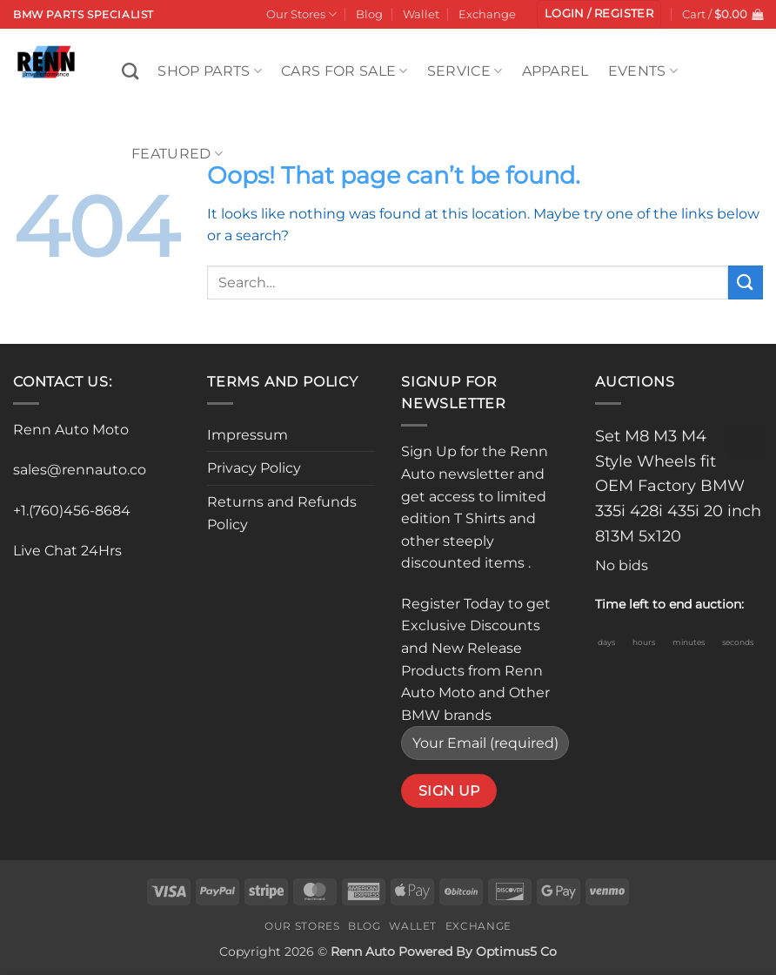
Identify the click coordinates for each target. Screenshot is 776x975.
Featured (177, 153)
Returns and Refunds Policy (282, 513)
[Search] (130, 71)
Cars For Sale (344, 71)
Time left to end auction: (669, 604)
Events (643, 71)
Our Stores (301, 14)
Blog (369, 14)
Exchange (487, 14)
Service (465, 71)
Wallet (421, 14)
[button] (599, 14)
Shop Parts (209, 71)
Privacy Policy (254, 468)
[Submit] (745, 282)
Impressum (247, 435)
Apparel (555, 71)
